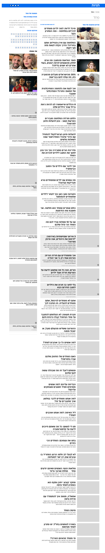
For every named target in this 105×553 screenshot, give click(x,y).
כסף (60, 1)
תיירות (44, 1)
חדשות (82, 1)
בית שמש (20, 27)
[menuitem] (81, 2)
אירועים (28, 25)
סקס (21, 22)
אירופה (24, 25)
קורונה (33, 22)
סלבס (65, 1)
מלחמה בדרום (11, 20)
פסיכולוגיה (25, 20)
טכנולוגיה (38, 1)
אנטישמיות (18, 25)
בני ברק (9, 27)
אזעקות (33, 25)
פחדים (14, 22)
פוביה (17, 22)
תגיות (96, 12)
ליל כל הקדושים (26, 22)
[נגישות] (2, 2)
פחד (90, 12)
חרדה (33, 20)
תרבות (70, 1)
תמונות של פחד (29, 13)
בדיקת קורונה (11, 25)
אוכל (56, 1)
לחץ (17, 20)
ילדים (20, 20)
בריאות (50, 1)
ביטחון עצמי (32, 27)
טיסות (30, 20)
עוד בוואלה (31, 51)
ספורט (76, 1)
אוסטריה (9, 22)
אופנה (32, 1)
